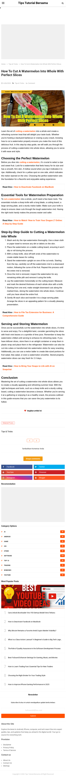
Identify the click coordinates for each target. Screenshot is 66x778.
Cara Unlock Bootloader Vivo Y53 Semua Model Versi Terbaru (31, 613)
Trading (7, 565)
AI (5, 532)
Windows (7, 570)
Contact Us (7, 763)
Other (6, 551)
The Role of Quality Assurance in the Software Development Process (34, 648)
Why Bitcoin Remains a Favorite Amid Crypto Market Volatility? (32, 631)
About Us (6, 760)
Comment (31, 83)
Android (7, 537)
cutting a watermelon (25, 131)
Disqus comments (33, 459)
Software (8, 556)
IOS (5, 546)
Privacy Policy (8, 748)
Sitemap (6, 766)
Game (6, 541)
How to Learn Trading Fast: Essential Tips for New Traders (30, 667)
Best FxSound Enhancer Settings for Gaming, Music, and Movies (32, 658)
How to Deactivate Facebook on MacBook (34, 187)
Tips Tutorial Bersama (32, 774)
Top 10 (6, 561)
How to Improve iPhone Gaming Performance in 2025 (28, 684)
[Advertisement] (33, 41)
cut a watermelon (12, 199)
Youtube (7, 575)
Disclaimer (7, 745)
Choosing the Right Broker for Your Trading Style (26, 675)
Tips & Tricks (20, 83)
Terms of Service (9, 750)
